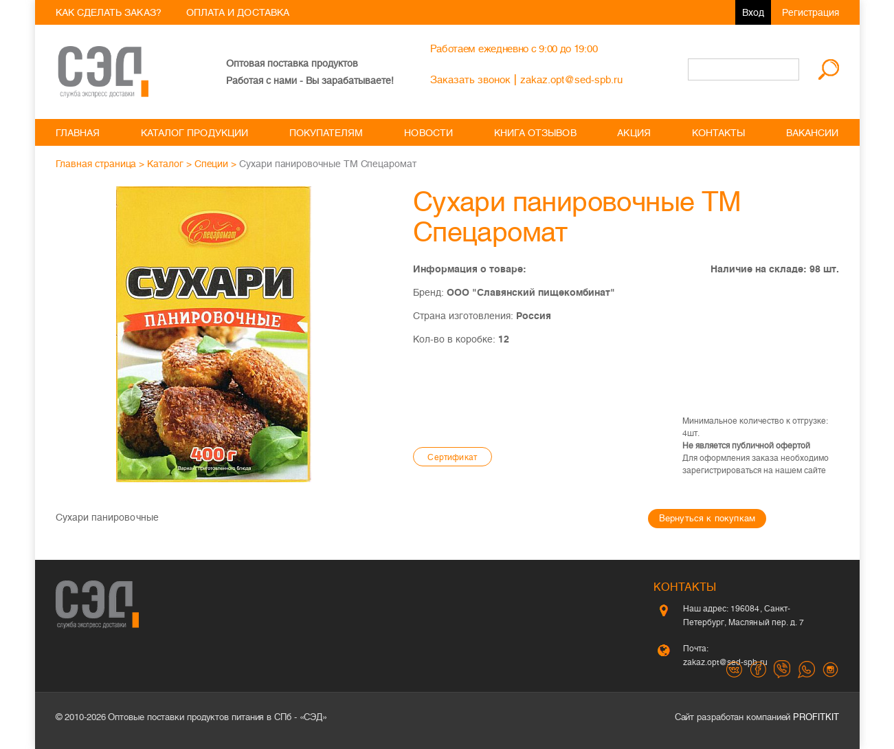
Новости (428, 132)
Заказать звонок (470, 80)
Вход (753, 12)
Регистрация (810, 12)
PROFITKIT (815, 717)
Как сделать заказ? (108, 12)
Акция (633, 132)
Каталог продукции (194, 132)
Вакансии (812, 132)
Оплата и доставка (237, 12)
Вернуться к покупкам (707, 518)
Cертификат (452, 457)
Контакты (719, 132)
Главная (78, 132)
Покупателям (326, 132)
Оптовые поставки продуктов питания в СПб (199, 717)
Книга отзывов (535, 132)
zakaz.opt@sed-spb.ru (571, 80)
